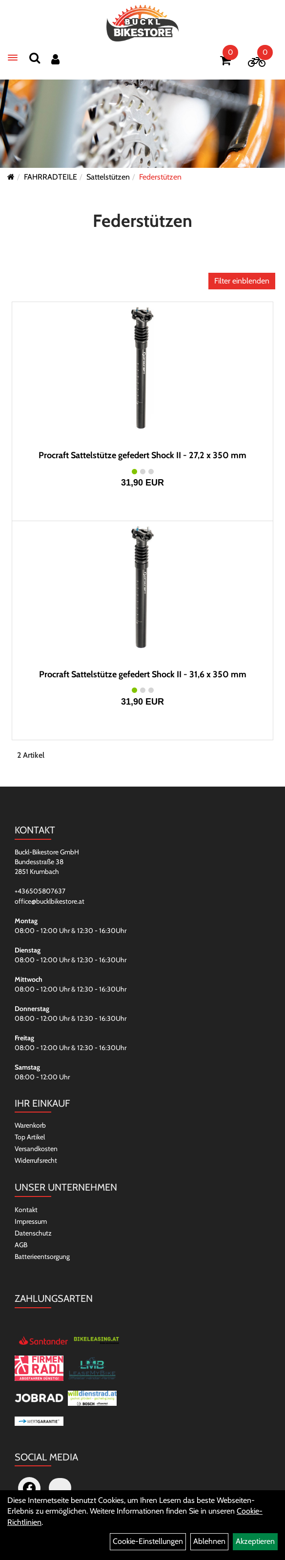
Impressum (31, 1221)
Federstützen (160, 177)
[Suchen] (34, 57)
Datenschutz (33, 1233)
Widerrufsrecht (36, 1160)
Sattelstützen (108, 177)
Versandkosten (36, 1148)
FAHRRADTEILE (50, 177)
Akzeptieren (255, 1541)
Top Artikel (30, 1137)
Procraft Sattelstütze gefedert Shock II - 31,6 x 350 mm (142, 674)
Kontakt (26, 1209)
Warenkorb (30, 1125)
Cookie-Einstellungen (148, 1541)
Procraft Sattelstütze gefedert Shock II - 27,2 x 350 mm (142, 455)
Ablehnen (209, 1541)
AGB (21, 1244)
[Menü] (12, 57)
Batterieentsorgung (42, 1256)
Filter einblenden (241, 280)
